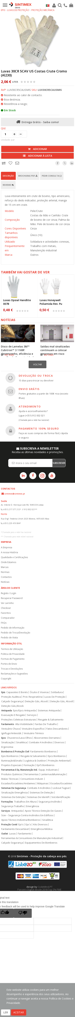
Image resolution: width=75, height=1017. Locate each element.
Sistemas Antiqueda (49, 710)
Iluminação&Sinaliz (11, 760)
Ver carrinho (7, 603)
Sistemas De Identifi (38, 797)
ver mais (9, 354)
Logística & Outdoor (35, 760)
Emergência (32, 806)
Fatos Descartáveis (57, 729)
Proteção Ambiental (59, 760)
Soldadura (57, 692)
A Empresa (6, 547)
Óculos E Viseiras (39, 692)
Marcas (4, 567)
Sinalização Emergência (14, 792)
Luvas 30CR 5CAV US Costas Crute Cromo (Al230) (34, 73)
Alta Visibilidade (24, 724)
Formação (29, 765)
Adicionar (37, 149)
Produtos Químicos (11, 774)
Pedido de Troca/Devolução (15, 632)
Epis (3, 692)
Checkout (6, 608)
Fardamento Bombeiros (43, 751)
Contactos (6, 577)
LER (5, 1012)
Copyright (6, 678)
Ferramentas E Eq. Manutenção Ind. (19, 770)
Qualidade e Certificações (14, 557)
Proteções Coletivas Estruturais (18, 719)
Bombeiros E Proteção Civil (15, 751)
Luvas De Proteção (54, 697)
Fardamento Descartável (15, 829)
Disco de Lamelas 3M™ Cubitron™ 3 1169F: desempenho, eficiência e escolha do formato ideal (17, 352)
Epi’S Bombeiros (45, 765)
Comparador (8, 617)
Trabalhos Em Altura (25, 802)
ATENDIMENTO (30, 406)
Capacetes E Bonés (17, 692)
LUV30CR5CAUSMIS (50, 90)
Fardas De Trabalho (46, 724)
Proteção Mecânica (42, 10)
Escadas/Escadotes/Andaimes (18, 783)
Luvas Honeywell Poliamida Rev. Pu (51, 302)
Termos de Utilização (12, 649)
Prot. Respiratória (32, 697)
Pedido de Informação (12, 627)
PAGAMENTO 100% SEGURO (39, 428)
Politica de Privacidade (13, 654)
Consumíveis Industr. (32, 779)
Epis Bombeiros (10, 756)
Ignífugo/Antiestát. (11, 733)
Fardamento (7, 724)
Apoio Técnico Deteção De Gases (43, 811)
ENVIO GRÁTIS (29, 389)
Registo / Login (8, 593)
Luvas (12, 833)
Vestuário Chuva (10, 729)
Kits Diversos (40, 824)
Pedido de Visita (9, 637)
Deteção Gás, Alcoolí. (36, 701)
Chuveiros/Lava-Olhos (19, 738)
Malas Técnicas (9, 779)
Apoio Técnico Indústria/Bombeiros (20, 820)
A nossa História (9, 552)
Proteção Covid (9, 824)
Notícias (5, 581)
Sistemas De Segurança (13, 788)
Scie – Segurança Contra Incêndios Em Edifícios (27, 815)
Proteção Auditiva (11, 697)
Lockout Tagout (61, 788)
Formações (7, 802)
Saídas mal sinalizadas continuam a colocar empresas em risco (55, 350)
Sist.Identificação (60, 797)
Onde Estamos (8, 562)
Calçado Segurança (12, 701)
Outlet (4, 833)
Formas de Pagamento (13, 658)
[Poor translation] (23, 913)
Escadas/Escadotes (61, 783)
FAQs (3, 622)
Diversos (59, 742)
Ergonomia (7, 747)
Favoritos (6, 612)
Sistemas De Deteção (42, 792)
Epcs (3, 738)
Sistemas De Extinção (13, 797)
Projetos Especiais (11, 765)
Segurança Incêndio (50, 802)
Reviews (8, 184)
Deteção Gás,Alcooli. (12, 706)
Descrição (8, 175)
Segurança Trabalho (12, 806)
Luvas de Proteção (18, 10)
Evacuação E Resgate (13, 715)
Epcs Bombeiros (57, 756)
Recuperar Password (12, 598)
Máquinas (42, 783)
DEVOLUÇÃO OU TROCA (36, 375)
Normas (5, 572)
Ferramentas (31, 774)
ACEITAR (18, 1012)
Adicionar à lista (37, 155)
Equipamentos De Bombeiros (41, 843)
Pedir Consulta (52, 175)
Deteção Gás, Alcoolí (61, 701)
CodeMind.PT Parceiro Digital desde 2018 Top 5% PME (39, 888)
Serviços (31, 715)
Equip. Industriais (48, 770)
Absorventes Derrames (47, 738)
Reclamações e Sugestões (14, 673)
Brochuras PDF (27, 175)
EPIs (3, 10)
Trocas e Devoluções (12, 668)
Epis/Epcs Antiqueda (24, 710)
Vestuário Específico (33, 729)
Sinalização (7, 742)
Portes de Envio (9, 663)
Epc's (28, 824)
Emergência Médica (41, 829)
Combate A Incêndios (40, 742)
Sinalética (21, 742)
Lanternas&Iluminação (53, 774)
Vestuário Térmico (34, 733)
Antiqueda (6, 710)
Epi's (20, 824)
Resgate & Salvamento (50, 719)
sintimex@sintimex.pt (14, 493)
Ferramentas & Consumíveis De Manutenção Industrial (31, 838)
